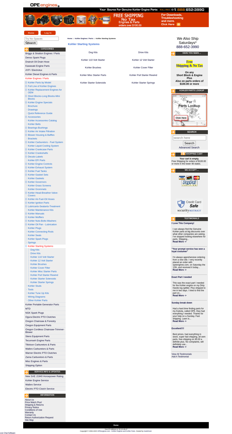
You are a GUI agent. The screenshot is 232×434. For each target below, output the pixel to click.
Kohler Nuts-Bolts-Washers (42, 220)
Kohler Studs (34, 286)
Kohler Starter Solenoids (43, 278)
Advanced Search (189, 147)
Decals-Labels (35, 156)
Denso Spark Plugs (35, 57)
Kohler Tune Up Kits (38, 293)
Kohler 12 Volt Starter (41, 260)
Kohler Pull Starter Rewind (44, 275)
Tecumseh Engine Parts (37, 340)
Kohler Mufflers (36, 217)
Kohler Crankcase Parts (40, 149)
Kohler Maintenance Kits (40, 210)
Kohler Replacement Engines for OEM (45, 91)
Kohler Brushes (38, 264)
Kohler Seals (34, 235)
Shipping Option (33, 365)
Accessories (34, 117)
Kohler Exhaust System (40, 167)
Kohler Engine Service (37, 380)
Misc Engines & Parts (36, 361)
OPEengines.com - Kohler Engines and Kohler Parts (116, 431)
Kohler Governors (37, 182)
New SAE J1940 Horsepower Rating (44, 376)
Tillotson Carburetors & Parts (40, 344)
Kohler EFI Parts (36, 160)
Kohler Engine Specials (40, 102)
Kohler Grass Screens (39, 185)
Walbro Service (33, 384)
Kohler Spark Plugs (38, 239)
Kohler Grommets (37, 189)
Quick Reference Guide (40, 113)
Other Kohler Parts (37, 300)
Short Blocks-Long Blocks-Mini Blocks (44, 97)
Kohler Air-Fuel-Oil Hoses (41, 199)
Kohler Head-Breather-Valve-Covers (43, 194)
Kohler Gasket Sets (38, 174)
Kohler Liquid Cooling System (43, 145)
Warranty (29, 412)
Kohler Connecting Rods (40, 231)
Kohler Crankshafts (38, 153)
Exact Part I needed (182, 277)
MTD (27, 308)
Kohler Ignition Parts (38, 202)
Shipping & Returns (34, 405)
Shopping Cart (194, 154)
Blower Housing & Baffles (41, 135)
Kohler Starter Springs (42, 282)
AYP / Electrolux (33, 70)
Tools (30, 289)
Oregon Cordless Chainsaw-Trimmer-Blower (45, 330)
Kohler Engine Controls (40, 164)
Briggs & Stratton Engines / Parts (42, 53)
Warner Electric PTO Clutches (41, 353)
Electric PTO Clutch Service (39, 388)
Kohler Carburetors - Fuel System (45, 142)
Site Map (29, 420)
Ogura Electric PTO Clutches (40, 317)
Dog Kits (34, 249)
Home (31, 33)
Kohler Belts (34, 124)
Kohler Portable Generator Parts (42, 304)
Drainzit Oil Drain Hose (37, 61)
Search (191, 132)
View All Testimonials (182, 354)
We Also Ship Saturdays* (187, 41)
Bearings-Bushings (38, 127)
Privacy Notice (32, 407)
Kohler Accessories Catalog (42, 120)
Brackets (32, 138)
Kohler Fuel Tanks (37, 171)
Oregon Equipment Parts (38, 325)
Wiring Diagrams (36, 296)
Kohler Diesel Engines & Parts (41, 74)
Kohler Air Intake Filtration (41, 131)
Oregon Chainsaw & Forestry (40, 321)
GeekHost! (148, 431)
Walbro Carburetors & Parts (39, 348)
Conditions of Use (33, 410)
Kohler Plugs (34, 228)
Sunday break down (182, 303)
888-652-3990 (187, 47)
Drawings (33, 109)
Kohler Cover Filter (40, 267)
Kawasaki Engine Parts (37, 66)
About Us (29, 400)
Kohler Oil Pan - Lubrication (42, 224)
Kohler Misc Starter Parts (43, 271)
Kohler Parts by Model (39, 82)
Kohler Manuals (36, 213)
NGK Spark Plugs (34, 312)
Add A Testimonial (180, 356)
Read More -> (180, 241)
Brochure (33, 106)
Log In (48, 33)
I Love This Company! (183, 223)
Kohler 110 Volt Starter (42, 257)
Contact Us (30, 415)
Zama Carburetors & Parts (39, 357)
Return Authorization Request (39, 417)
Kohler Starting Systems (40, 246)
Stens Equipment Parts (37, 336)
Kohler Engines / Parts (37, 78)
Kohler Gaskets (36, 178)
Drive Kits (35, 253)
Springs (32, 242)
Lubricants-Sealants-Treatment (44, 206)
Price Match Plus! (33, 402)
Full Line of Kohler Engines (42, 86)
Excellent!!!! (178, 328)
